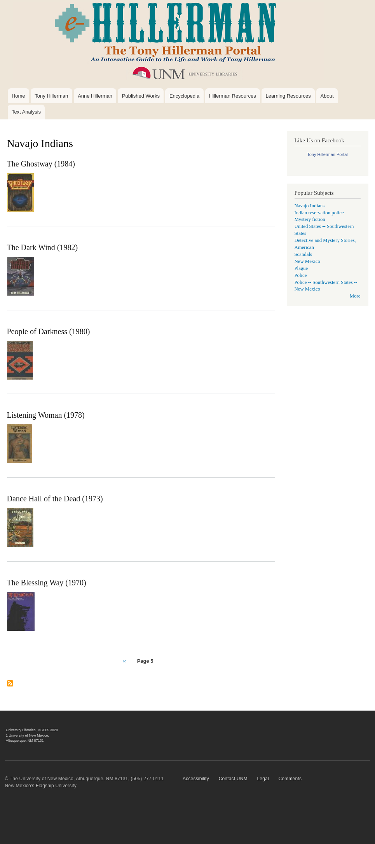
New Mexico (307, 261)
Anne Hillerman (95, 96)
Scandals (303, 254)
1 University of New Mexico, (27, 735)
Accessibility (196, 778)
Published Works (141, 96)
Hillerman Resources (232, 96)
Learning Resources (287, 96)
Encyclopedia (184, 96)
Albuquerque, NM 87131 (25, 740)
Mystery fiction (310, 219)
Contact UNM (233, 778)
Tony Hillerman (51, 96)
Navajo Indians (310, 205)
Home (18, 96)
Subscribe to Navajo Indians (10, 686)
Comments (290, 778)
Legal (263, 778)
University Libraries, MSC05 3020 (32, 730)
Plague (301, 268)
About (327, 96)
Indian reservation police (319, 212)
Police (301, 275)
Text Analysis (26, 112)
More (355, 296)
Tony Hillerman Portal (327, 154)
